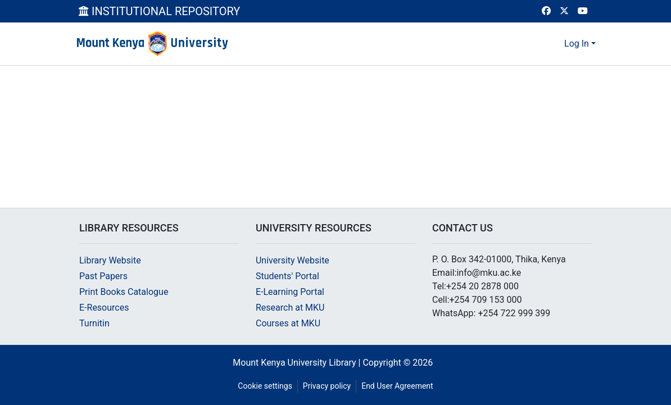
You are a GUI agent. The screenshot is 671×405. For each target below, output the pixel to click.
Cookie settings (265, 385)
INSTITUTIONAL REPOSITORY (159, 11)
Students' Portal (287, 276)
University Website (292, 260)
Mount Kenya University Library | (297, 362)
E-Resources (104, 307)
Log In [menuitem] (576, 43)
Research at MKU (290, 307)
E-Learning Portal (290, 291)
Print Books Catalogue (123, 291)
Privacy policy (327, 385)
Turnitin (94, 323)
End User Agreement (397, 385)
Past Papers (103, 276)
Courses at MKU (288, 323)
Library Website (110, 260)
